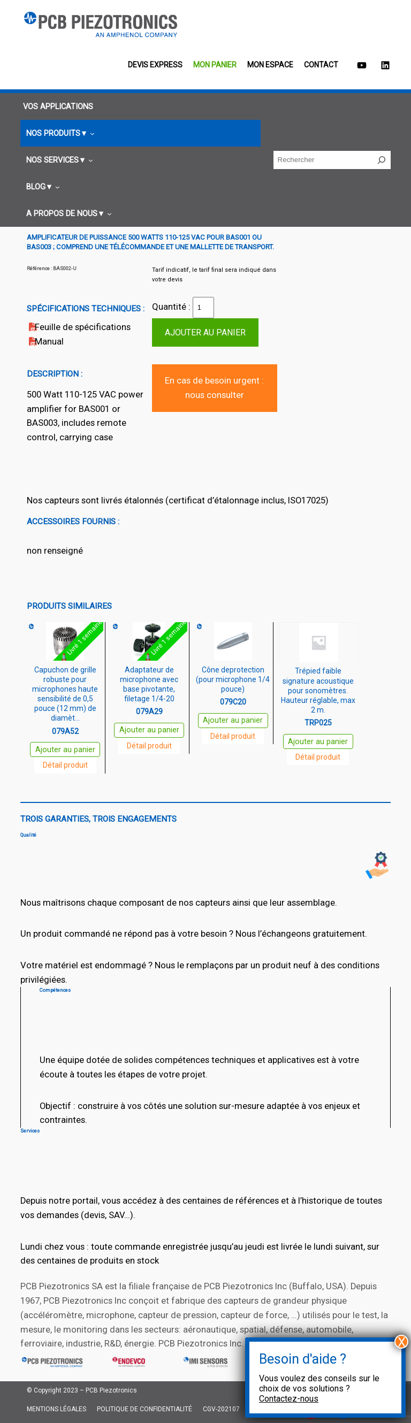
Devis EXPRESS (155, 64)
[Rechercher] (381, 160)
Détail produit (65, 765)
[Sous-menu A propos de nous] (67, 213)
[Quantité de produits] (203, 307)
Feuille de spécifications (83, 327)
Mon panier (215, 64)
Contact (321, 64)
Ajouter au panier (205, 332)
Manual (49, 341)
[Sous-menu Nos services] (58, 160)
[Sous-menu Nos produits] (59, 133)
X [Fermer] (402, 1342)
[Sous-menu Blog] (41, 187)
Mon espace (270, 64)
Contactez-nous (288, 1399)
